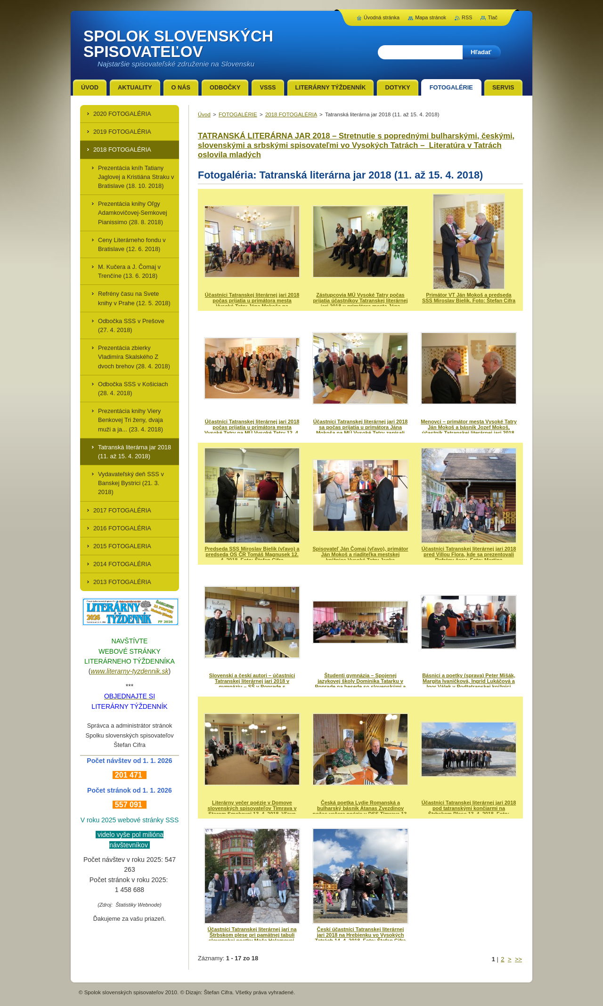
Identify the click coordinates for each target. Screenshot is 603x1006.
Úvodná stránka (381, 17)
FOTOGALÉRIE (238, 114)
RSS (467, 17)
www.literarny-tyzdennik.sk (130, 671)
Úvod (204, 114)
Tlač (492, 17)
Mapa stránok (430, 17)
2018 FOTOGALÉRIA (291, 114)
